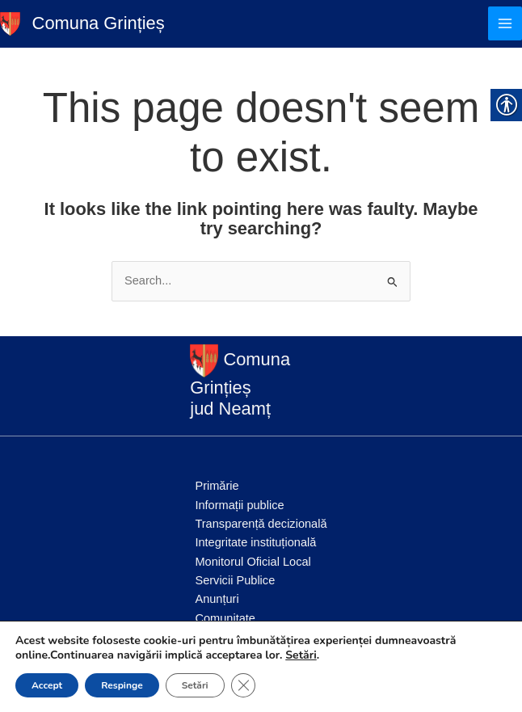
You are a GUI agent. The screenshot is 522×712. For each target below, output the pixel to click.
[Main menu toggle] (505, 23)
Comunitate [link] (225, 618)
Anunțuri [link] (216, 598)
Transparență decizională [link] (260, 523)
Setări (301, 655)
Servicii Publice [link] (235, 580)
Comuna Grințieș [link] (98, 23)
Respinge (121, 685)
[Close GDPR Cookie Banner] (243, 685)
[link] (10, 22)
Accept (47, 685)
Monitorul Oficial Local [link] (252, 561)
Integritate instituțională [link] (255, 542)
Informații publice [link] (239, 505)
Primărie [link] (216, 485)
